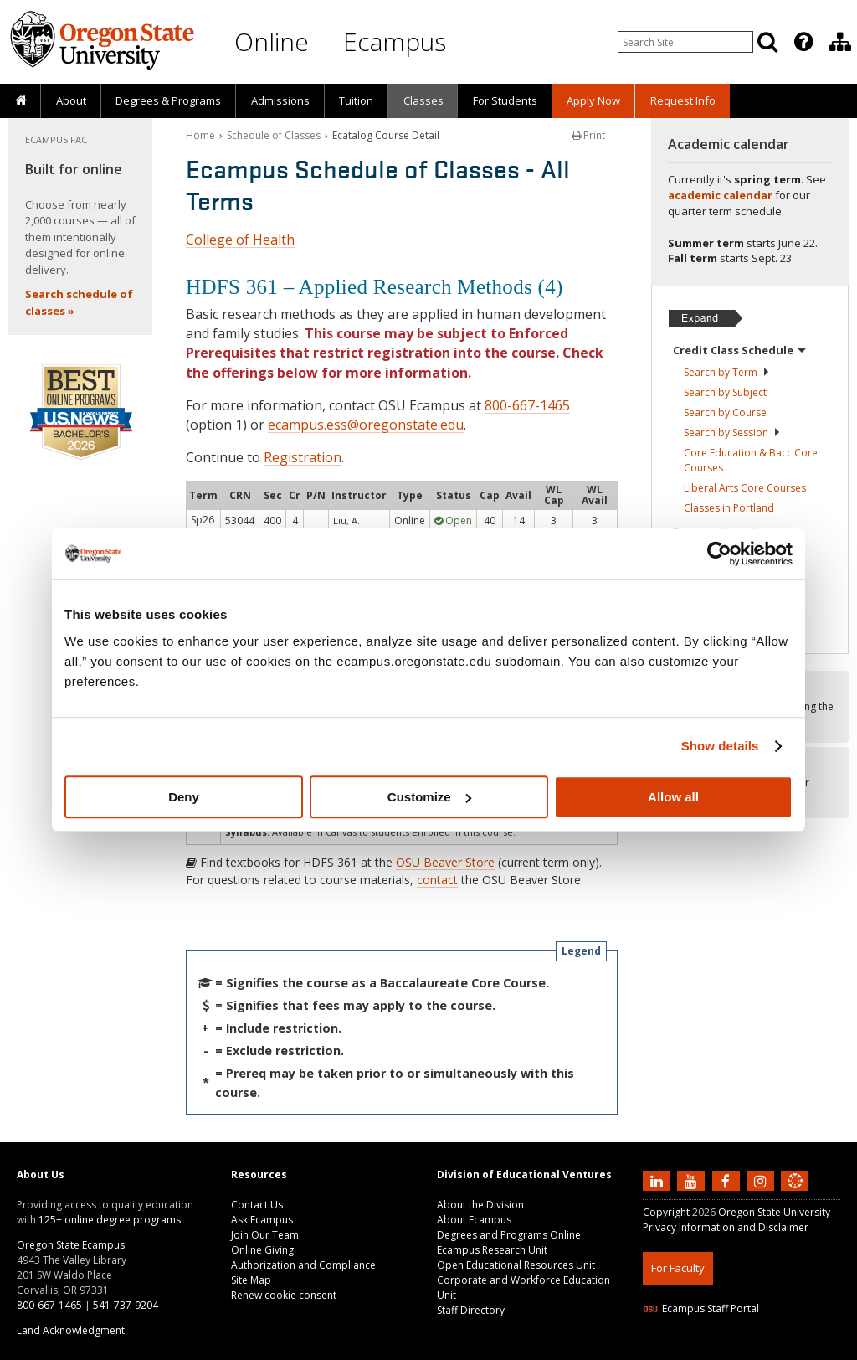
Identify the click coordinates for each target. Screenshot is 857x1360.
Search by (727, 372)
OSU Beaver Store (445, 862)
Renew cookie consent (283, 1295)
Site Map (251, 1280)
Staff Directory (471, 1310)
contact (437, 880)
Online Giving (262, 1250)
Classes (423, 100)
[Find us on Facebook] (728, 1180)
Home (200, 135)
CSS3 (774, 1349)
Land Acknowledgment (71, 1330)
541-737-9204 (125, 1305)
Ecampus (394, 41)
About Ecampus (474, 1220)
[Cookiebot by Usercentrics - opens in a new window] (719, 553)
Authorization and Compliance (303, 1265)
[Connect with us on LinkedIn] (659, 1180)
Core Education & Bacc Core (751, 460)
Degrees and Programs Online (509, 1235)
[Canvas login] (795, 1194)
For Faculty (678, 1267)
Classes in (729, 508)
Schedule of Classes (274, 135)
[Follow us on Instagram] (762, 1180)
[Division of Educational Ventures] (840, 42)
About (71, 100)
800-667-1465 (527, 405)
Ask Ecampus (262, 1220)
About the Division (480, 1205)
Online (271, 41)
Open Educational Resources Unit (516, 1265)
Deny (183, 797)
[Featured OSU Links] (803, 42)
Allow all (673, 797)
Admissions (280, 100)
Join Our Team (265, 1235)
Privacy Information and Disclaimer (725, 1227)
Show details (720, 746)
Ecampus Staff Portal (701, 1308)
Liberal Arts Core (745, 488)
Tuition (356, 100)
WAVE (810, 1349)
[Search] (767, 42)
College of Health (240, 239)
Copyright (666, 1212)
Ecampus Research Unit (492, 1250)
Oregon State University (774, 1212)
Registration (302, 457)
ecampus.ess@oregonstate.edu (366, 424)
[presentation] (802, 42)
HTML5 (736, 1349)
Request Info (683, 100)
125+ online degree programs (109, 1220)
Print (588, 135)
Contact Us (257, 1205)
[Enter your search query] (685, 42)
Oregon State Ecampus (71, 1245)
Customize (429, 797)
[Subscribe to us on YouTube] (693, 1180)
